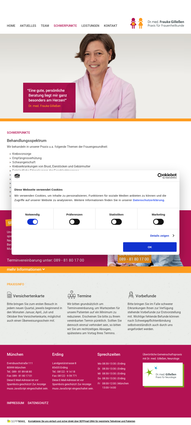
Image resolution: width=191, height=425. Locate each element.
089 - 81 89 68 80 (22, 371)
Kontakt (110, 26)
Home (11, 26)
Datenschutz (38, 403)
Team (45, 26)
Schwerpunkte (65, 26)
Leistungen (90, 26)
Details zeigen (159, 235)
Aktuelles (28, 26)
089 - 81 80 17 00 (69, 260)
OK (150, 246)
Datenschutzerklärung (148, 199)
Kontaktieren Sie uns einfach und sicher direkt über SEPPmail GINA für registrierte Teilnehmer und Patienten (81, 421)
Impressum (15, 403)
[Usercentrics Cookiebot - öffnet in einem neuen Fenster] (160, 176)
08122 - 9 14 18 (66, 371)
